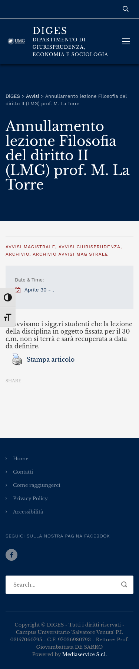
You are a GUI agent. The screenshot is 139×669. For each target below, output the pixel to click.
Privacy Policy (30, 498)
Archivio (17, 254)
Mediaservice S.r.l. (84, 654)
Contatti (23, 472)
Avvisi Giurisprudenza (89, 246)
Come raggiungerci (36, 485)
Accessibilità (28, 512)
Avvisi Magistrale (30, 246)
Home (21, 458)
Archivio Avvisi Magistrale (70, 254)
